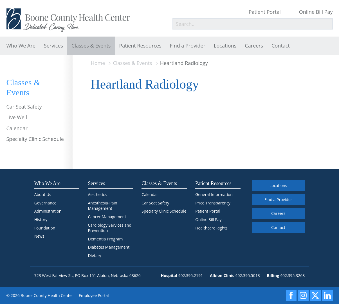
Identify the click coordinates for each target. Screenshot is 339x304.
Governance (45, 203)
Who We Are (20, 45)
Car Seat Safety (24, 106)
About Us (42, 194)
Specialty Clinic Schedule (35, 139)
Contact (280, 45)
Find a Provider (187, 45)
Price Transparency (212, 203)
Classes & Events (91, 45)
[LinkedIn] (327, 295)
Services (53, 45)
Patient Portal (265, 11)
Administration (48, 211)
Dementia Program (105, 239)
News (39, 236)
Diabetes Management (108, 247)
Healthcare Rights (211, 228)
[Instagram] (303, 295)
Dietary (94, 255)
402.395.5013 (247, 275)
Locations (225, 45)
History (41, 219)
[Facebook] (291, 295)
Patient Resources (140, 45)
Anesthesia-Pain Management (102, 205)
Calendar (17, 128)
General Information (214, 194)
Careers (254, 45)
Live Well (16, 117)
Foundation (44, 228)
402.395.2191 (190, 275)
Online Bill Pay (316, 11)
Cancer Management (107, 216)
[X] (315, 295)
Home (98, 63)
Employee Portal (94, 295)
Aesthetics (97, 194)
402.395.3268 (292, 275)
